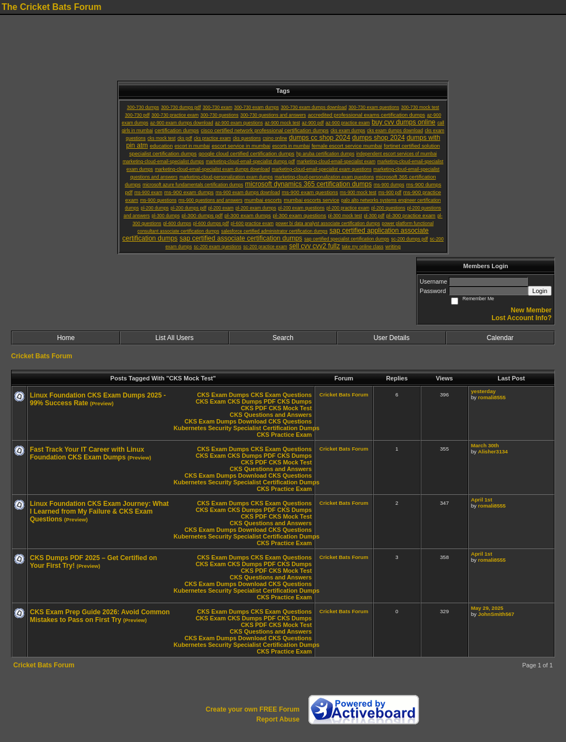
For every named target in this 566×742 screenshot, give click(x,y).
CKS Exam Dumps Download (226, 421)
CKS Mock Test (290, 408)
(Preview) (102, 403)
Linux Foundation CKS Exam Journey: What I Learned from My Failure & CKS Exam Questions (99, 511)
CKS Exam (211, 401)
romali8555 (492, 397)
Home (66, 338)
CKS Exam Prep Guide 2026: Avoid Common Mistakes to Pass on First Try (100, 616)
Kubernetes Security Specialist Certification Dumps (246, 428)
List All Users (174, 338)
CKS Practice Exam (284, 434)
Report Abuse (278, 719)
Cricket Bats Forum (41, 356)
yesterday (483, 391)
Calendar (499, 338)
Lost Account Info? (521, 318)
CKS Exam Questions (281, 394)
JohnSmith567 (496, 614)
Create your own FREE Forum (253, 709)
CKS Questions (290, 421)
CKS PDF (254, 408)
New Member (531, 310)
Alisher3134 (493, 451)
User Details (392, 338)
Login (539, 291)
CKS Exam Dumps (223, 394)
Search (283, 338)
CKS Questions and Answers (271, 414)
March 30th (485, 445)
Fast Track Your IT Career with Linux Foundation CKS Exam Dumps (87, 453)
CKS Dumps (294, 401)
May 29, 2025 (487, 608)
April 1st (481, 500)
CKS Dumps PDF (252, 401)
